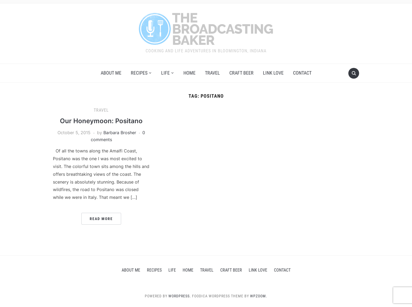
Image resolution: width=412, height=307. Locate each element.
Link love (273, 73)
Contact (302, 73)
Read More (101, 219)
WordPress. (179, 296)
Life (165, 73)
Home (189, 73)
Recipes (139, 73)
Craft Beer (241, 73)
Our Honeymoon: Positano (101, 121)
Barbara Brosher (119, 132)
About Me (111, 73)
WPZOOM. (258, 296)
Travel (212, 73)
